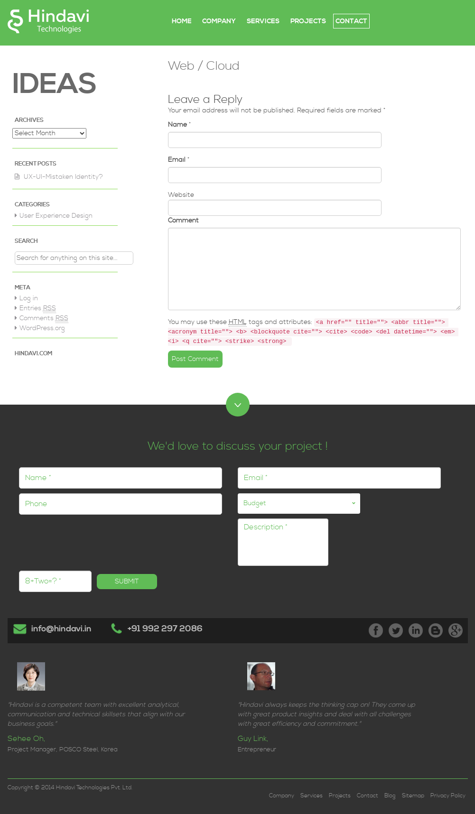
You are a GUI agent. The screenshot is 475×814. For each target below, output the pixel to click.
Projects (340, 795)
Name (177, 124)
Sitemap (413, 795)
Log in (28, 298)
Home (182, 21)
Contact (367, 795)
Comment (183, 220)
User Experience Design (56, 216)
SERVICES (263, 21)
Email (177, 160)
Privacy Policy (448, 795)
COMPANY (219, 21)
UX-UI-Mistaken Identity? (63, 177)
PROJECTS (308, 21)
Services (311, 795)
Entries (37, 308)
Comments (43, 318)
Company (281, 795)
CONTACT (351, 21)
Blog (390, 795)
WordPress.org (42, 328)
